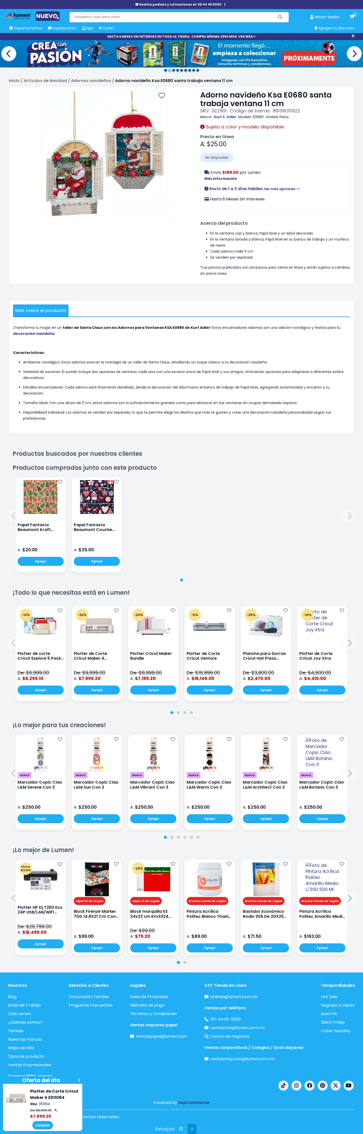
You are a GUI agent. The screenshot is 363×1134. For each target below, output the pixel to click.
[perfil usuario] (325, 17)
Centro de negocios (229, 1036)
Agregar (40, 561)
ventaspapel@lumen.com (161, 1036)
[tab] (181, 579)
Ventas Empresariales (29, 1065)
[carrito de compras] (352, 17)
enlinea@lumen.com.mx (234, 997)
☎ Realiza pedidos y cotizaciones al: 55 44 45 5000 (178, 4)
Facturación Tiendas (89, 997)
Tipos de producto (26, 1056)
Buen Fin (329, 1014)
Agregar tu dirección (334, 28)
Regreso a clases (337, 1005)
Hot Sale (329, 997)
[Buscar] (280, 17)
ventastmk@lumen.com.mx (237, 1028)
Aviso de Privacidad (149, 997)
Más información (220, 178)
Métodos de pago (147, 1005)
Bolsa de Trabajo (24, 1005)
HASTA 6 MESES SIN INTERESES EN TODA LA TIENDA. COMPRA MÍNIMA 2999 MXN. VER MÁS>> (181, 36)
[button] (13, 515)
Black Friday (333, 1022)
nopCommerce (193, 1102)
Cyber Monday (335, 1031)
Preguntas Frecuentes (91, 1005)
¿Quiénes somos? (25, 1022)
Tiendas (15, 1031)
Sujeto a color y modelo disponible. (242, 127)
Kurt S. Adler (225, 116)
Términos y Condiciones (153, 1014)
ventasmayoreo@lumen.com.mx (242, 1059)
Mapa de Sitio (21, 1048)
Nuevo (24, 775)
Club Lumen (19, 1014)
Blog (12, 997)
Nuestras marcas (25, 1039)
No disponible (217, 158)
